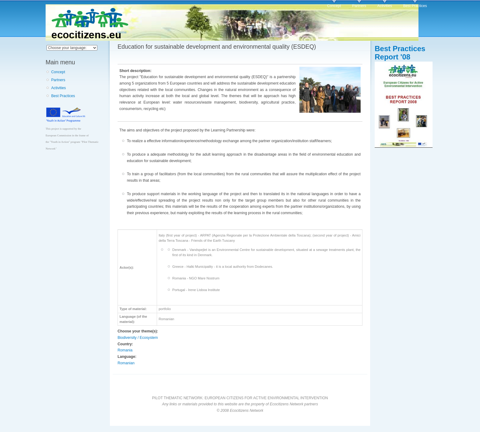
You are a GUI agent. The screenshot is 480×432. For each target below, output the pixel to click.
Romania (125, 350)
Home (122, 32)
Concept (334, 6)
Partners (359, 6)
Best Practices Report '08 (400, 52)
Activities (384, 6)
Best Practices (415, 6)
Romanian (126, 363)
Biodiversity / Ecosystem (138, 337)
